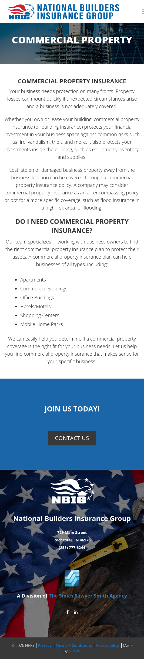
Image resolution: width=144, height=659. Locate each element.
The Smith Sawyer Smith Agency (88, 595)
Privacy (45, 645)
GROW (75, 650)
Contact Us (72, 438)
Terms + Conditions (74, 645)
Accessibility (107, 645)
